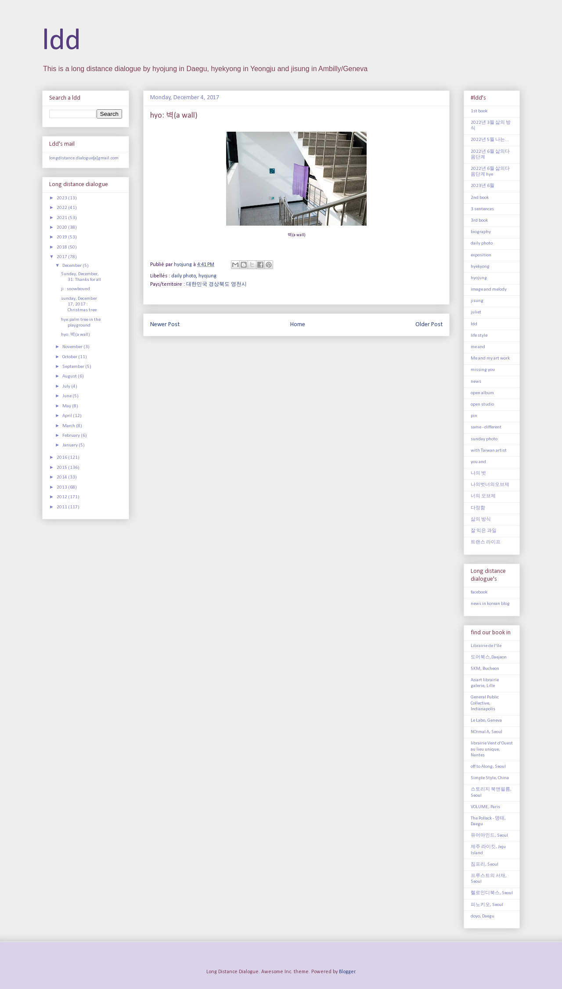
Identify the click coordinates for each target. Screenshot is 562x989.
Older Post (429, 324)
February (71, 435)
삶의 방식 (481, 519)
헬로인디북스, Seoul (492, 893)
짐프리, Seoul (484, 864)
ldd (61, 41)
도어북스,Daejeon (489, 657)
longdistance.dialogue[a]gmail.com (84, 158)
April (67, 416)
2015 (62, 467)
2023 (62, 198)
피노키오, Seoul (487, 905)
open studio (482, 404)
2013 (62, 487)
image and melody (489, 289)
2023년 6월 (482, 185)
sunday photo (484, 439)
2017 (62, 257)
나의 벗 (478, 473)
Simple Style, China (490, 778)
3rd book (479, 220)
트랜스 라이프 (486, 542)
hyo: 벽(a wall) (75, 334)
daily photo (183, 276)
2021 (62, 218)
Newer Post (165, 324)
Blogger (347, 972)
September (73, 366)
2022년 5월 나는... (490, 139)
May (67, 406)
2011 (62, 507)
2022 (62, 207)
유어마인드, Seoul (489, 835)
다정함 (478, 508)
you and (478, 462)
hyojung (207, 276)
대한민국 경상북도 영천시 (216, 284)
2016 (62, 457)
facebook (479, 592)
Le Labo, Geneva (486, 720)
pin (474, 416)
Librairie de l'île (486, 646)
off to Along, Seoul (488, 766)
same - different (486, 427)
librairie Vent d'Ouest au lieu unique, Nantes (492, 749)
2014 (62, 477)
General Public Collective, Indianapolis (485, 703)
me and (478, 347)
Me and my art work (490, 358)
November (72, 347)
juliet (476, 312)
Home (297, 324)
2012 (62, 497)
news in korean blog (490, 603)
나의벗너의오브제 (490, 484)
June (67, 396)
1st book (479, 111)
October (70, 357)
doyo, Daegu (482, 916)
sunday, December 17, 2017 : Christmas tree (79, 304)
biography (481, 232)
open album (482, 393)
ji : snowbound (75, 289)
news (476, 381)
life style (479, 335)
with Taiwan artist (489, 450)
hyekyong (480, 266)
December (72, 265)
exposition (481, 255)
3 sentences (482, 209)
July (66, 386)
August (70, 376)
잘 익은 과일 (484, 531)
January (70, 445)
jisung (477, 300)
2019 (62, 237)
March (69, 426)
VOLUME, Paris (485, 807)
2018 (62, 247)
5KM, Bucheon (485, 668)
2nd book (480, 197)
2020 (62, 227)
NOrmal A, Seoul (486, 732)
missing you (483, 369)
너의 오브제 (483, 496)
